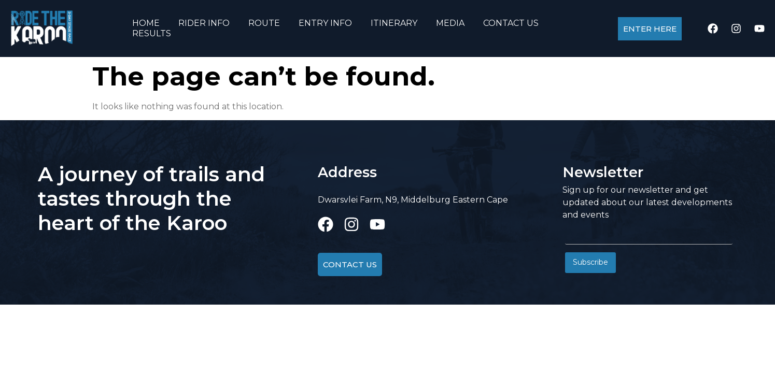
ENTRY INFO (325, 23)
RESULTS (151, 33)
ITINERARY (394, 23)
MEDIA (450, 23)
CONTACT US (511, 23)
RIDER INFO (204, 23)
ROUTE (264, 23)
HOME (146, 23)
